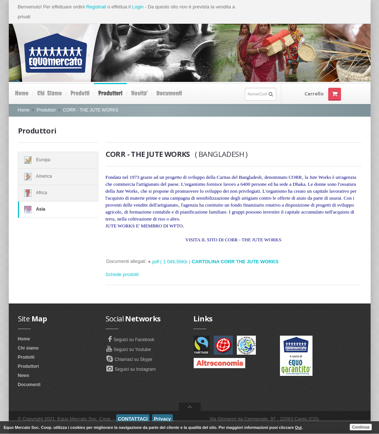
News (23, 375)
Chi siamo (49, 94)
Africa (58, 193)
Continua (360, 427)
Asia (58, 209)
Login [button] (138, 7)
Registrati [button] (96, 7)
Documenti (169, 94)
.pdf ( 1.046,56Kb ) (214, 261)
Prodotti (80, 94)
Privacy (162, 419)
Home (22, 94)
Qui (298, 427)
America (58, 176)
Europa (58, 160)
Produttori (110, 94)
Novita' (139, 94)
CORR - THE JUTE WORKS (90, 110)
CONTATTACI (133, 419)
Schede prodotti (122, 274)
